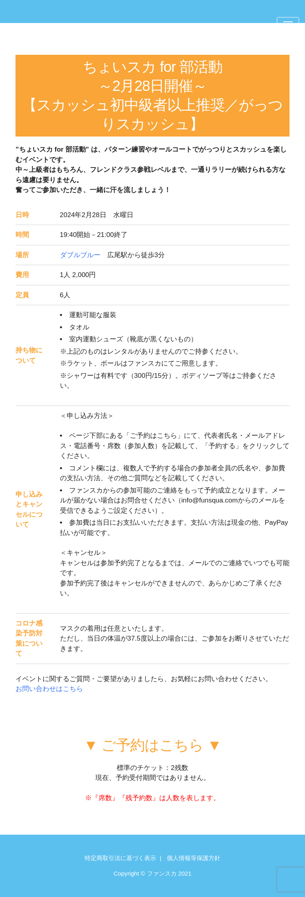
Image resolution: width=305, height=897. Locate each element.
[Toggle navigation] (288, 25)
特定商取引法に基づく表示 (120, 858)
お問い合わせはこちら (49, 689)
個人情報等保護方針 (193, 858)
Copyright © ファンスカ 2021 (152, 873)
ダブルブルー (80, 255)
